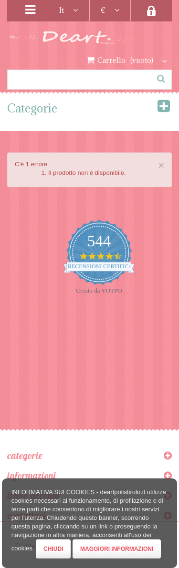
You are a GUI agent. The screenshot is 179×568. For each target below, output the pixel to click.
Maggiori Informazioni (116, 549)
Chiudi (53, 549)
